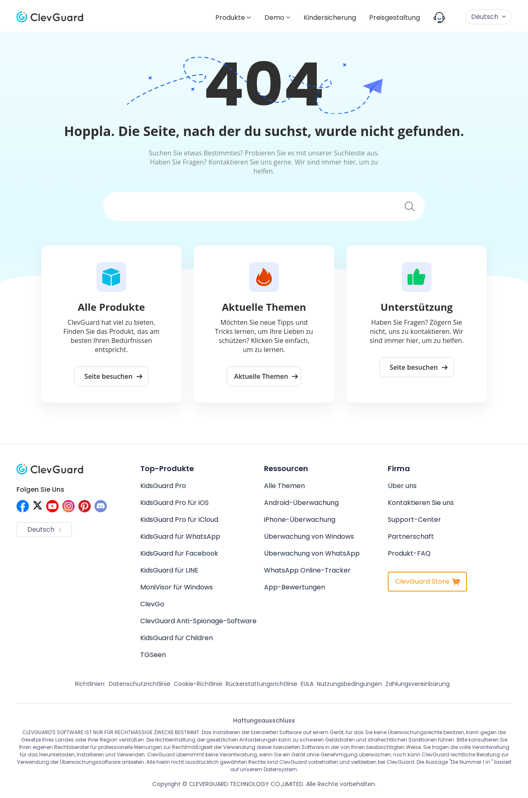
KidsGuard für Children (176, 638)
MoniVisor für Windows (176, 587)
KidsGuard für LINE (169, 570)
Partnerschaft (411, 536)
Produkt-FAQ (409, 553)
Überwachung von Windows (309, 536)
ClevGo (152, 604)
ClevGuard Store (427, 581)
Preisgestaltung (394, 17)
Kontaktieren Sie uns (421, 502)
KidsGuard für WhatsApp (180, 536)
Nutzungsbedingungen (349, 684)
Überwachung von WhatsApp (312, 553)
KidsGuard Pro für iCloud (179, 519)
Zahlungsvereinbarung (417, 684)
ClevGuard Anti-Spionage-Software (198, 621)
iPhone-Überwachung (299, 519)
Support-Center (414, 519)
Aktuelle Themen (266, 376)
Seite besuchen (114, 376)
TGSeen (153, 655)
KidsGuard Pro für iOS (174, 502)
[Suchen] (249, 206)
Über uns (402, 486)
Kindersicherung (330, 17)
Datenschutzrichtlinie (139, 684)
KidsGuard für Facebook (179, 553)
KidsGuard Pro (163, 486)
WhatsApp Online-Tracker (307, 570)
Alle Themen (284, 486)
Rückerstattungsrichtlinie (261, 684)
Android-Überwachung (301, 502)
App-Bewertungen (294, 587)
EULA (307, 684)
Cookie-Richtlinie (198, 684)
